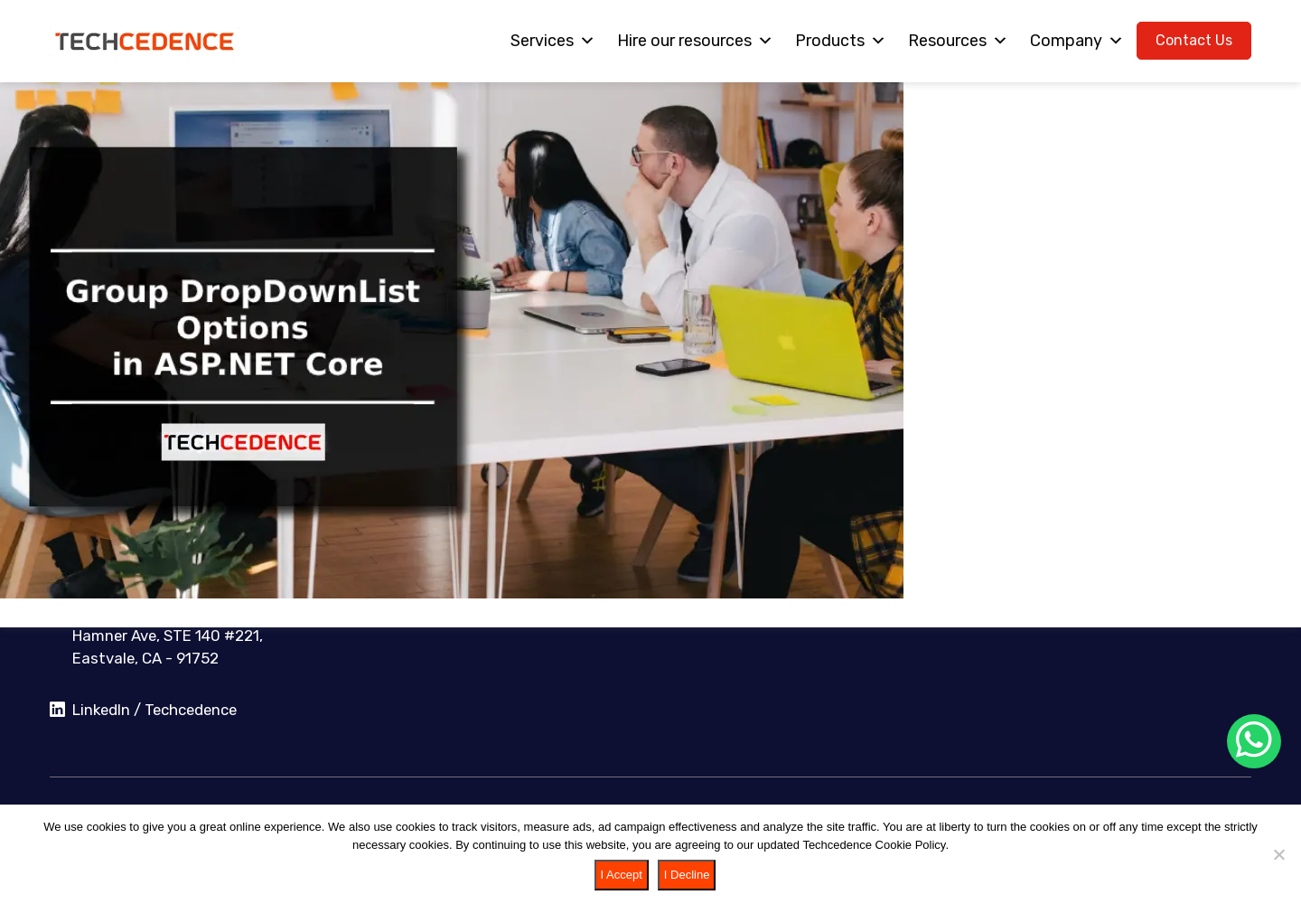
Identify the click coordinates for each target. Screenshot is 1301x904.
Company (1077, 41)
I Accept (621, 874)
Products (840, 41)
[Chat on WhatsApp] (1254, 741)
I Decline (687, 874)
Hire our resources (695, 41)
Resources (958, 41)
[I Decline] (1278, 854)
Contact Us (1194, 40)
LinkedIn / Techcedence (143, 711)
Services (552, 41)
